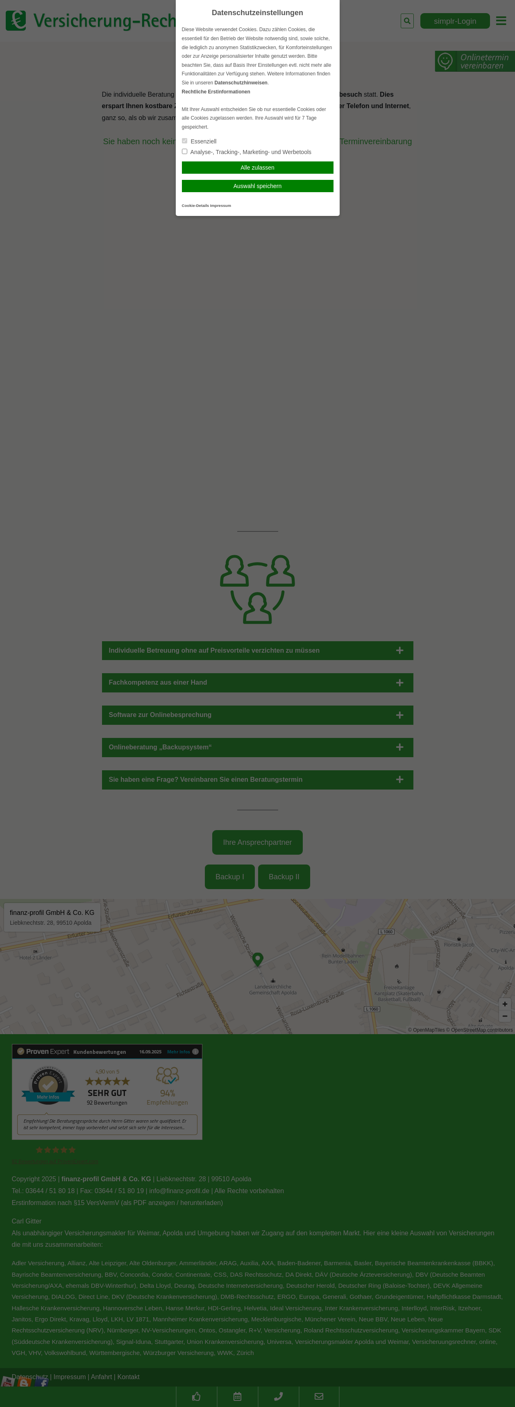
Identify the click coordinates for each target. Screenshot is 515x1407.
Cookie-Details (195, 205)
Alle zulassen (257, 167)
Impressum (220, 205)
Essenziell (199, 141)
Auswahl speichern (258, 186)
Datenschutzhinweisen (241, 83)
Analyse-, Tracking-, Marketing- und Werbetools (247, 152)
